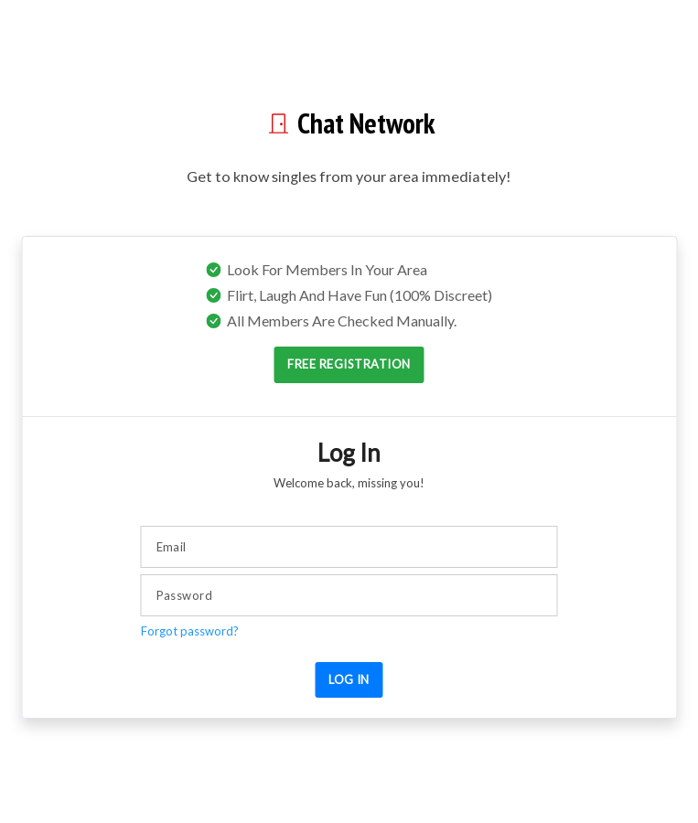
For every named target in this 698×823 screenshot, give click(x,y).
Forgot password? (190, 631)
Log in (349, 679)
